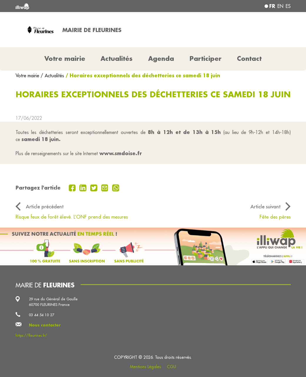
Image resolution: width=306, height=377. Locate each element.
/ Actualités (52, 75)
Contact (249, 58)
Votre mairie (28, 75)
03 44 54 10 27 (41, 314)
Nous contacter (45, 325)
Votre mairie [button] (64, 58)
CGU (171, 366)
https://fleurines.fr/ (31, 335)
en (280, 6)
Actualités (117, 58)
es (288, 6)
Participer (206, 58)
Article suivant (265, 206)
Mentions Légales (145, 366)
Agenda (161, 58)
